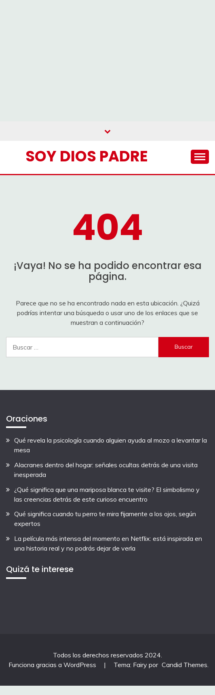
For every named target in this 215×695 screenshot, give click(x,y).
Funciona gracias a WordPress (53, 665)
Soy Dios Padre (86, 156)
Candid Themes (184, 665)
